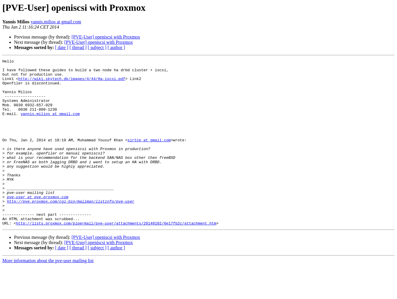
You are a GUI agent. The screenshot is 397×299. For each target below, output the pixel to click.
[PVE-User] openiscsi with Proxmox (105, 36)
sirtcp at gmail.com (149, 156)
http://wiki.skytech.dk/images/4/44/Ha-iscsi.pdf (71, 83)
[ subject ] (97, 47)
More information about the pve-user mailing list (48, 293)
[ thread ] (78, 47)
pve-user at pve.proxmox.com (38, 224)
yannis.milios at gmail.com (56, 21)
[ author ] (116, 47)
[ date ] (61, 47)
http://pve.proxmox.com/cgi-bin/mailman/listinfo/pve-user (70, 230)
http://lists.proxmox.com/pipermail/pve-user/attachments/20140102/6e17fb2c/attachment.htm (116, 256)
